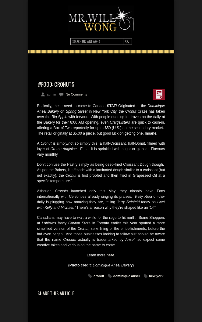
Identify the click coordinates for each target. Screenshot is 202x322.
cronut (99, 276)
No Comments (76, 94)
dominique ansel (126, 276)
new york (156, 276)
